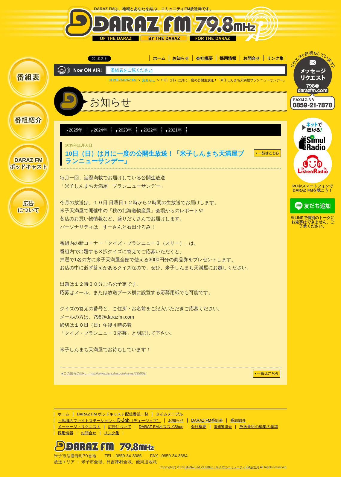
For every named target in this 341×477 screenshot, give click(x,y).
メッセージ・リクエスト (312, 72)
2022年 (150, 130)
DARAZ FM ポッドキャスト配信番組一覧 (112, 414)
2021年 (175, 130)
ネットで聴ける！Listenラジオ (312, 166)
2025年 (75, 130)
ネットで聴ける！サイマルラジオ (312, 133)
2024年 (100, 130)
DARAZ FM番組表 (207, 420)
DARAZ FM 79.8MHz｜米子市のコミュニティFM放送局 (160, 23)
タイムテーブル (169, 414)
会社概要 (204, 58)
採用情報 (228, 58)
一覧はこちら (267, 153)
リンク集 (275, 58)
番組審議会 (223, 427)
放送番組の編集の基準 (258, 426)
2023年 (125, 130)
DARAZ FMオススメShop (161, 426)
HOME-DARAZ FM (123, 80)
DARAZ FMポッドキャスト (28, 163)
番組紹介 (238, 420)
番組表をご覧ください (132, 70)
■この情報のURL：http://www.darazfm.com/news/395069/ (104, 373)
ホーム (159, 58)
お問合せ (251, 58)
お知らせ (180, 58)
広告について (28, 207)
